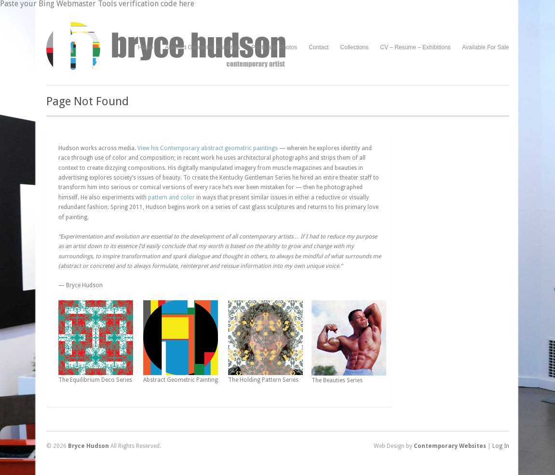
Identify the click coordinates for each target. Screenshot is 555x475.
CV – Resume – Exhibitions (415, 47)
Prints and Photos (274, 48)
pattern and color (171, 197)
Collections (354, 47)
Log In (500, 446)
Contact (318, 47)
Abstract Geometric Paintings (202, 47)
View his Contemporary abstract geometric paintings (207, 148)
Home (145, 47)
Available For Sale (485, 47)
